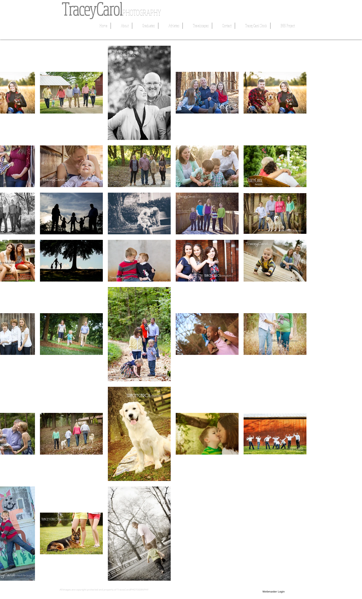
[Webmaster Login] (273, 591)
